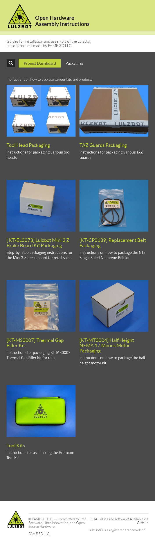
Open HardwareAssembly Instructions (62, 21)
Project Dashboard (40, 63)
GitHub (142, 523)
